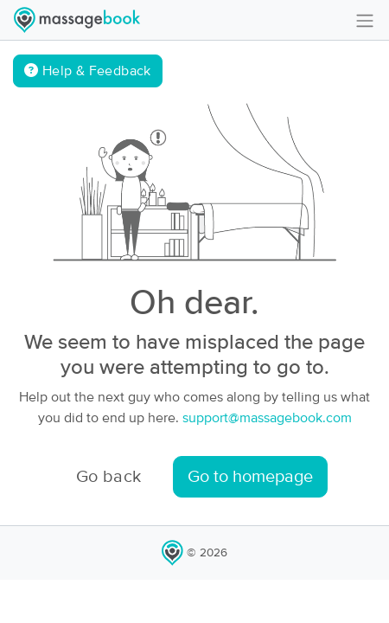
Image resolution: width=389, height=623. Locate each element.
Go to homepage (250, 476)
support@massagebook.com (267, 418)
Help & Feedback (87, 70)
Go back (109, 476)
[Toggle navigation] (365, 19)
